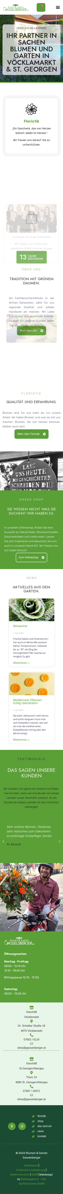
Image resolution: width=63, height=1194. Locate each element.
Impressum (31, 1165)
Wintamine (20, 626)
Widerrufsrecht (20, 1174)
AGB (34, 1174)
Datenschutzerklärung (30, 1169)
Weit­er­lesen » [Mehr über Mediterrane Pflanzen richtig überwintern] (21, 739)
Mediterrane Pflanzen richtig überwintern (27, 701)
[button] (58, 7)
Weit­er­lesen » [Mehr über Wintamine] (21, 662)
